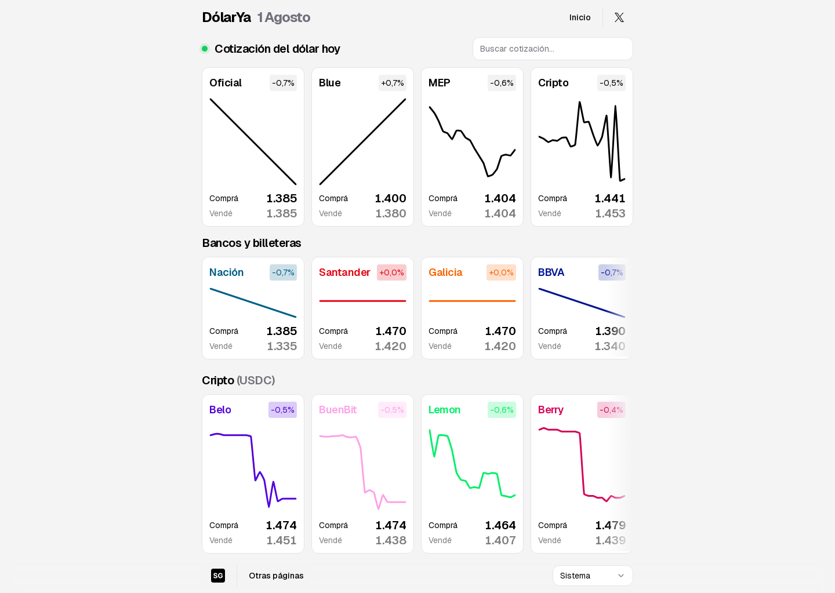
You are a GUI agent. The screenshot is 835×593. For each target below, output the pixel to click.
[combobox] (593, 575)
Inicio (580, 17)
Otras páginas (276, 575)
